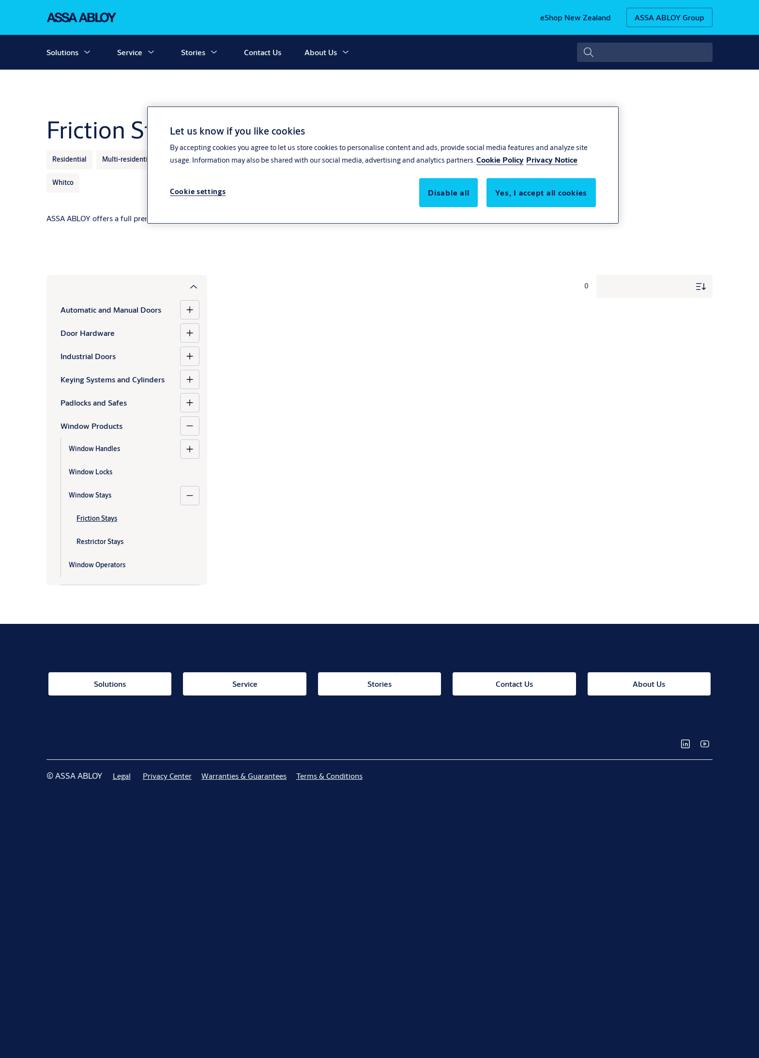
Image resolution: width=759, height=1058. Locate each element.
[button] (87, 52)
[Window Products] (189, 426)
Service (129, 52)
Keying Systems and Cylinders (113, 379)
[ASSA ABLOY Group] (669, 17)
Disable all (448, 192)
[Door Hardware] (189, 333)
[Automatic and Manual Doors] (189, 309)
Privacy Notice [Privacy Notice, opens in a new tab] (551, 159)
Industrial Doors (88, 356)
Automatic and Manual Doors (111, 309)
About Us (320, 52)
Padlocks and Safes (94, 402)
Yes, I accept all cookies (541, 192)
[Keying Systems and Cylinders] (189, 379)
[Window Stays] (189, 495)
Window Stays (90, 495)
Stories (193, 52)
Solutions (62, 52)
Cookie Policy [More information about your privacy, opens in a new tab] (500, 159)
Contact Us (262, 52)
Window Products (91, 426)
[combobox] (645, 52)
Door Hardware (88, 333)
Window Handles (94, 448)
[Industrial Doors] (189, 356)
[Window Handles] (189, 449)
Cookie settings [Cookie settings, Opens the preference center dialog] (198, 191)
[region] (383, 165)
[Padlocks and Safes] (189, 402)
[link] (575, 17)
